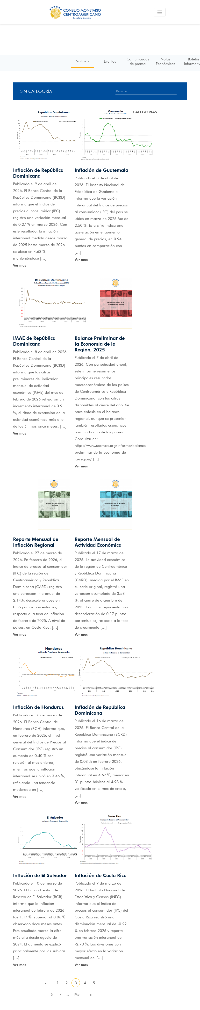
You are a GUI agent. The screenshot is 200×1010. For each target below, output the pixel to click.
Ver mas (19, 265)
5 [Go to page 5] (94, 983)
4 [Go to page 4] (85, 983)
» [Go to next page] (91, 994)
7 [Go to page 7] (60, 994)
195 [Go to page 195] (76, 994)
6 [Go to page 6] (51, 994)
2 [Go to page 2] (66, 983)
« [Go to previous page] (46, 983)
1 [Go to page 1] (58, 983)
